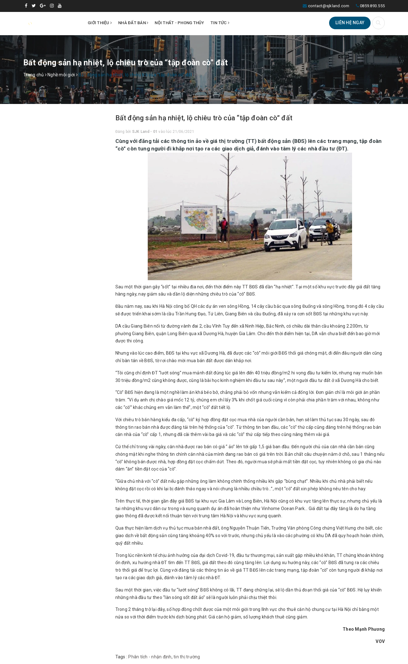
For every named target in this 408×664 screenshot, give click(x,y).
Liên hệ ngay (349, 22)
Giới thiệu (100, 22)
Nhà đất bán (133, 22)
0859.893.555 (372, 5)
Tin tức (220, 22)
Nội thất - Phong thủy (179, 22)
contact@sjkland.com (329, 5)
